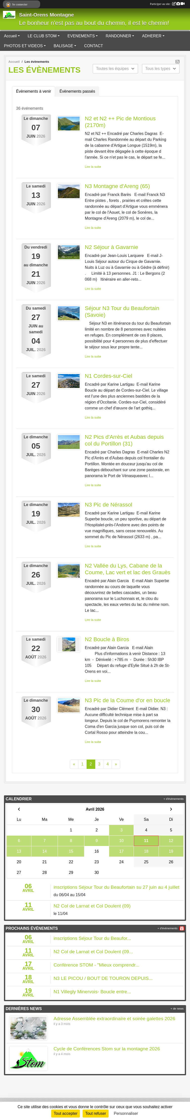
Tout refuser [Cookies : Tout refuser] (95, 1113)
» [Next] (116, 764)
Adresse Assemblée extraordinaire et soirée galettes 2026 (114, 1018)
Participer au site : (167, 4)
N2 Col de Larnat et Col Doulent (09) (92, 906)
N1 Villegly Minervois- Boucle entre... (92, 991)
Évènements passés (77, 91)
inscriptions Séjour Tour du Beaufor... (92, 938)
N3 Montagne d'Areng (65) (117, 186)
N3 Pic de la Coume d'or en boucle (127, 700)
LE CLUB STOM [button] (42, 36)
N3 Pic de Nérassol (108, 505)
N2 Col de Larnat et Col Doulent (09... (93, 951)
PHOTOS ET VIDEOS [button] (23, 46)
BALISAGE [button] (63, 46)
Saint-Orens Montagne (46, 15)
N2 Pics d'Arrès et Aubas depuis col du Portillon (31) (124, 440)
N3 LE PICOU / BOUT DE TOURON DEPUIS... (103, 978)
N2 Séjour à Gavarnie (111, 247)
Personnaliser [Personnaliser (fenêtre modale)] (126, 1113)
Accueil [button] (10, 36)
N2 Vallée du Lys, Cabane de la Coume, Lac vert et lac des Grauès (127, 569)
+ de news (177, 1008)
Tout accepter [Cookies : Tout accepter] (65, 1113)
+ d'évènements (174, 798)
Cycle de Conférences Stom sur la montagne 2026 (107, 1048)
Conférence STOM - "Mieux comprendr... (97, 965)
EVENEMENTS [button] (81, 36)
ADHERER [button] (151, 36)
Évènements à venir (33, 91)
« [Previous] (74, 764)
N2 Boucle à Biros (107, 639)
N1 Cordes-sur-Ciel (108, 376)
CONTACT (93, 46)
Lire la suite (93, 167)
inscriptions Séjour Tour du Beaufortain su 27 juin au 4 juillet (116, 887)
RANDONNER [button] (118, 36)
